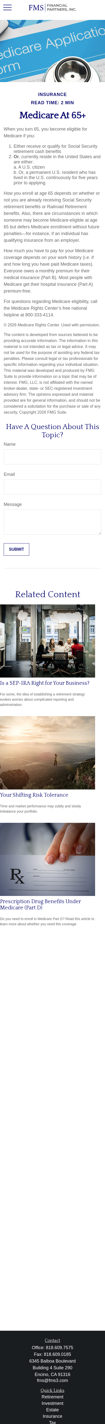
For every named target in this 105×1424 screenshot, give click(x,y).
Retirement (52, 1396)
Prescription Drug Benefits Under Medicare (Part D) (40, 904)
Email (9, 474)
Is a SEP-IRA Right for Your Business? (44, 683)
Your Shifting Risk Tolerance (34, 795)
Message (13, 504)
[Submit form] (16, 549)
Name (10, 444)
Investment (52, 1403)
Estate (52, 1409)
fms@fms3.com (52, 1380)
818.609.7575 (59, 1347)
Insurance (52, 1416)
